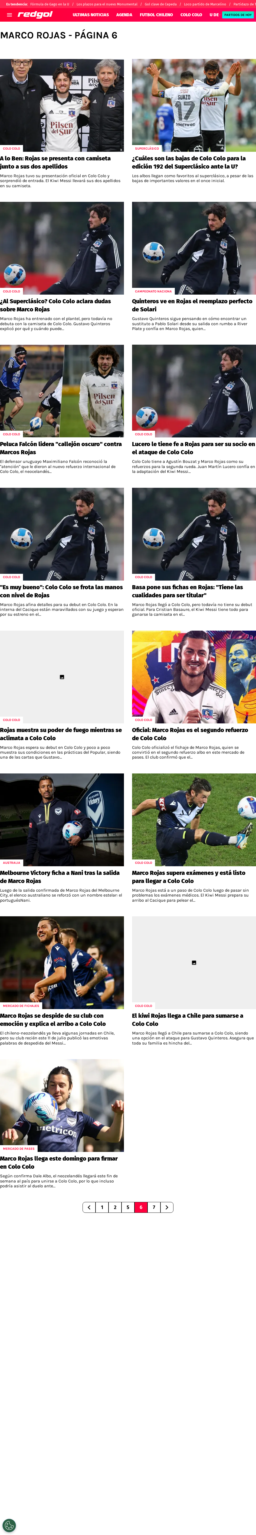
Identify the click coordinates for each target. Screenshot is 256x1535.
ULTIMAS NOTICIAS (91, 14)
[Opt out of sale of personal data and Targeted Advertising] (9, 1525)
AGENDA (124, 14)
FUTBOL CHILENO (156, 14)
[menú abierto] (9, 15)
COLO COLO (191, 14)
